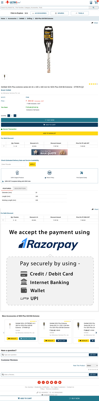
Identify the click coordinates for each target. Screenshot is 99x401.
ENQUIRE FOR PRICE (27, 338)
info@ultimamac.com (49, 395)
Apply (32, 164)
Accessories (39, 13)
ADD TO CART (49, 125)
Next (96, 332)
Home (3, 18)
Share (96, 23)
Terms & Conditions (52, 389)
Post (93, 354)
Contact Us (70, 387)
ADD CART (61, 340)
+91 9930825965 (56, 392)
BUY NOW (49, 120)
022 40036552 (42, 392)
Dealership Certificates (42, 387)
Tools (80, 13)
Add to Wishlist (49, 133)
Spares (59, 13)
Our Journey (29, 387)
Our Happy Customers (58, 387)
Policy (42, 389)
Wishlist (12, 338)
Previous (3, 332)
